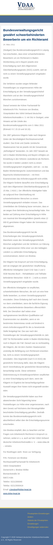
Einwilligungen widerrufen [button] (38, 527)
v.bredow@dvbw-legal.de (20, 489)
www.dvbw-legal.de (11, 493)
